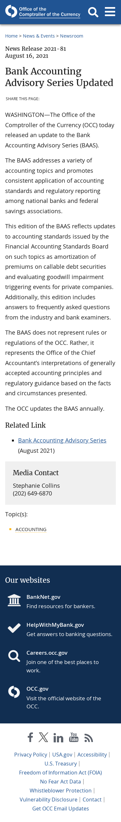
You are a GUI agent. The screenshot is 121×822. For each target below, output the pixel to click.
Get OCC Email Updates (60, 808)
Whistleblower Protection (61, 790)
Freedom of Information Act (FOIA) (60, 772)
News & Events (39, 36)
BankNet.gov (43, 596)
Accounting (30, 529)
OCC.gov (37, 688)
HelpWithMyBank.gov (55, 624)
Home (11, 36)
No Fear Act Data (60, 781)
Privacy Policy (30, 754)
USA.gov (62, 754)
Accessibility (92, 754)
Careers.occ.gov (46, 652)
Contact (92, 799)
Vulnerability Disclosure (48, 799)
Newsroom (71, 36)
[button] (93, 12)
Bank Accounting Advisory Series (62, 440)
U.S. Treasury (61, 763)
